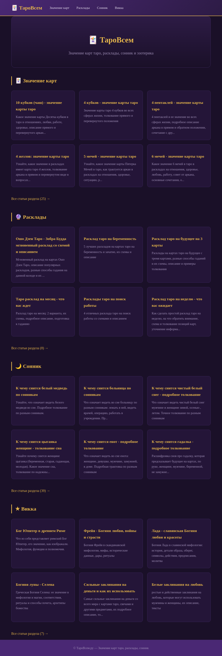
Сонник (102, 8)
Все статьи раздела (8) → (29, 348)
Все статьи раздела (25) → (30, 199)
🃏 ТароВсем (26, 8)
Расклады (83, 8)
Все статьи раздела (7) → (29, 633)
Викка (119, 8)
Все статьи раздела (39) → (30, 491)
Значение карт (59, 8)
